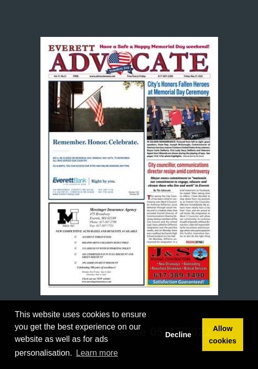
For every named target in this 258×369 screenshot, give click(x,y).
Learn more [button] (97, 352)
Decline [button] (178, 335)
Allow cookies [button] (222, 334)
